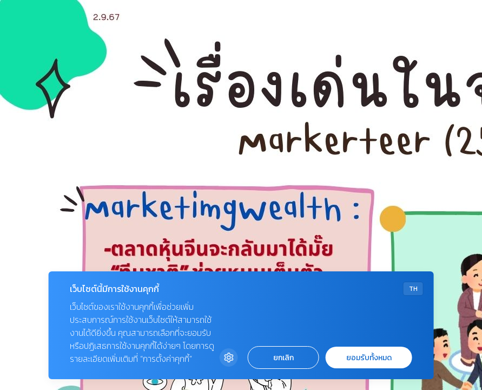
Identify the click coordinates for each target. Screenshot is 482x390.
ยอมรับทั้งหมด (369, 357)
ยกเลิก (283, 357)
